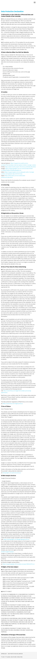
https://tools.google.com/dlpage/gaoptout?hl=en (16, 539)
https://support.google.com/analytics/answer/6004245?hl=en (19, 564)
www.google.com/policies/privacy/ (12, 472)
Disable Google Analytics (7, 551)
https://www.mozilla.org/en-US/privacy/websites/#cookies (20, 167)
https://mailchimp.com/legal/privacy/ (13, 403)
